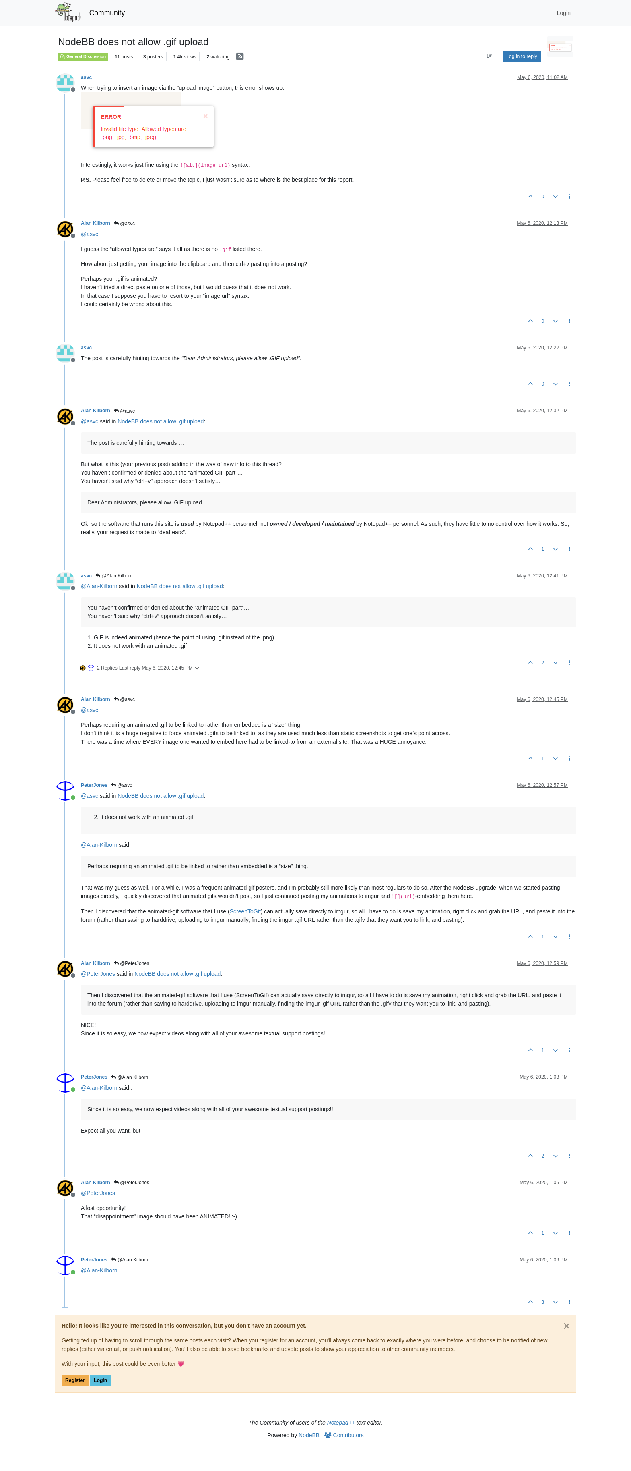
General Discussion (83, 56)
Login (100, 1380)
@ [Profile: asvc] (89, 234)
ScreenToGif (245, 911)
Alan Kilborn (95, 223)
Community (107, 13)
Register (75, 1380)
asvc (86, 77)
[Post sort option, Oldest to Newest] (489, 56)
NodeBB (309, 1435)
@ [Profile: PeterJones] (98, 974)
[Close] (566, 1326)
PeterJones (94, 785)
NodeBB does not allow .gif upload (161, 421)
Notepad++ (341, 1422)
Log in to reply (521, 56)
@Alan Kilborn (113, 576)
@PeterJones (131, 963)
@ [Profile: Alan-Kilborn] (99, 586)
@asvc (124, 223)
